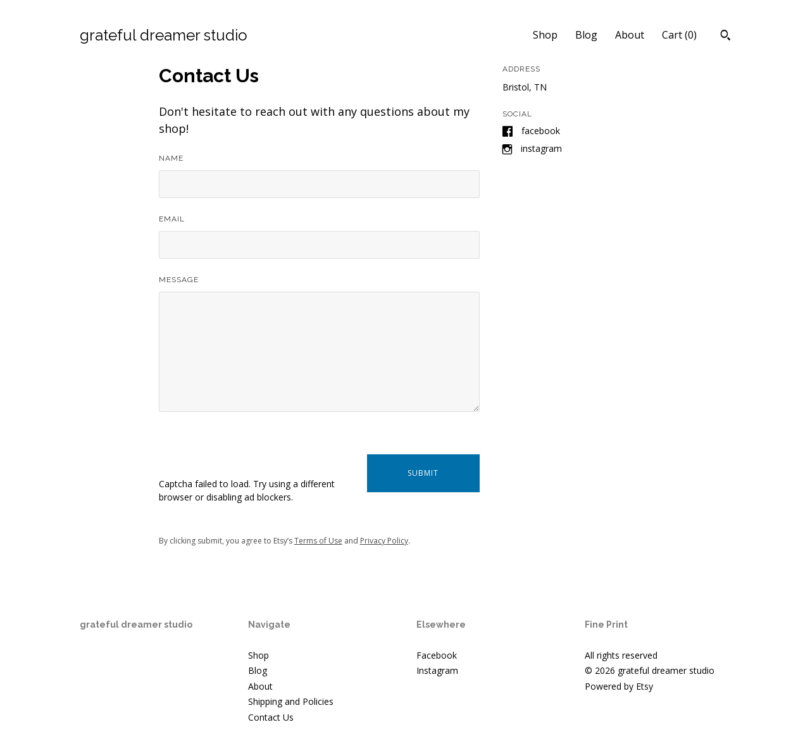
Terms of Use (318, 540)
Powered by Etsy (619, 686)
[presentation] (255, 452)
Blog (586, 35)
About (629, 35)
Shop (545, 35)
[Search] (725, 37)
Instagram (541, 148)
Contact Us (271, 717)
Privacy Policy (384, 540)
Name (171, 158)
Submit (423, 473)
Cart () (679, 35)
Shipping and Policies (290, 701)
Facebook (540, 131)
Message (179, 279)
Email (172, 218)
